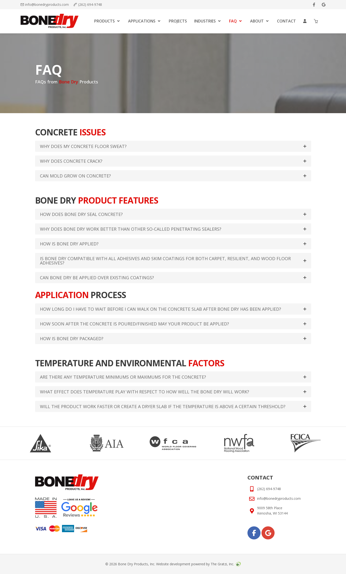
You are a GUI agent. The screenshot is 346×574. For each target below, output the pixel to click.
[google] (324, 4)
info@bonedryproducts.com (47, 4)
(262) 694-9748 (90, 4)
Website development (173, 564)
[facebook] (314, 4)
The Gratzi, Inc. (226, 564)
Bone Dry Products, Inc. (136, 564)
